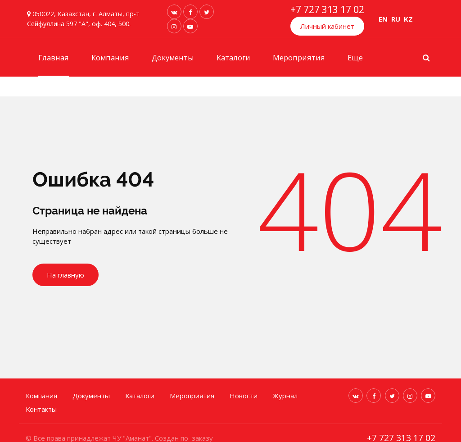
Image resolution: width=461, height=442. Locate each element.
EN (383, 18)
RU (395, 18)
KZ (408, 18)
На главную (65, 275)
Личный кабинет (327, 26)
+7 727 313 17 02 (327, 9)
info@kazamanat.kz (405, 428)
